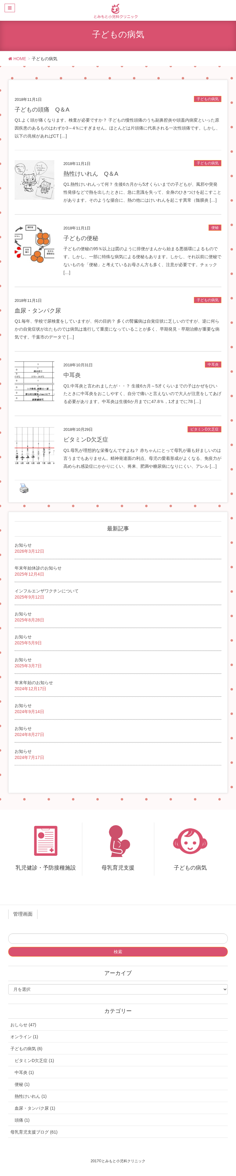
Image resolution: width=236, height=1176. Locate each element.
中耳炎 (213, 364)
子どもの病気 (208, 99)
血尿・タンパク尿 (38, 310)
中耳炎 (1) (24, 1072)
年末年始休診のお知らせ (38, 568)
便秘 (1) (22, 1084)
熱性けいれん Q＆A (90, 173)
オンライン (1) (24, 1036)
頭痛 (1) (22, 1120)
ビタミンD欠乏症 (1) (34, 1060)
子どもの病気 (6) (26, 1048)
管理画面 (23, 914)
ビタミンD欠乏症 (204, 429)
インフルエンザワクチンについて (47, 590)
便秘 (215, 227)
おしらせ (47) (23, 1024)
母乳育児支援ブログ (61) (34, 1132)
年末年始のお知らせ (34, 682)
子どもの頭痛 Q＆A (42, 109)
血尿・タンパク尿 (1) (35, 1108)
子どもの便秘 (80, 238)
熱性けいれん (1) (31, 1096)
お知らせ (23, 545)
